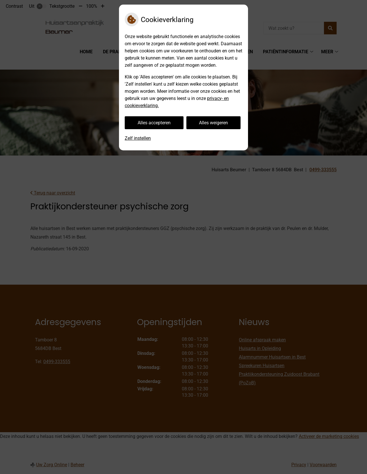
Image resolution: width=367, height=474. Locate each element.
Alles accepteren (154, 122)
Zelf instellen (138, 138)
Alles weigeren (213, 122)
